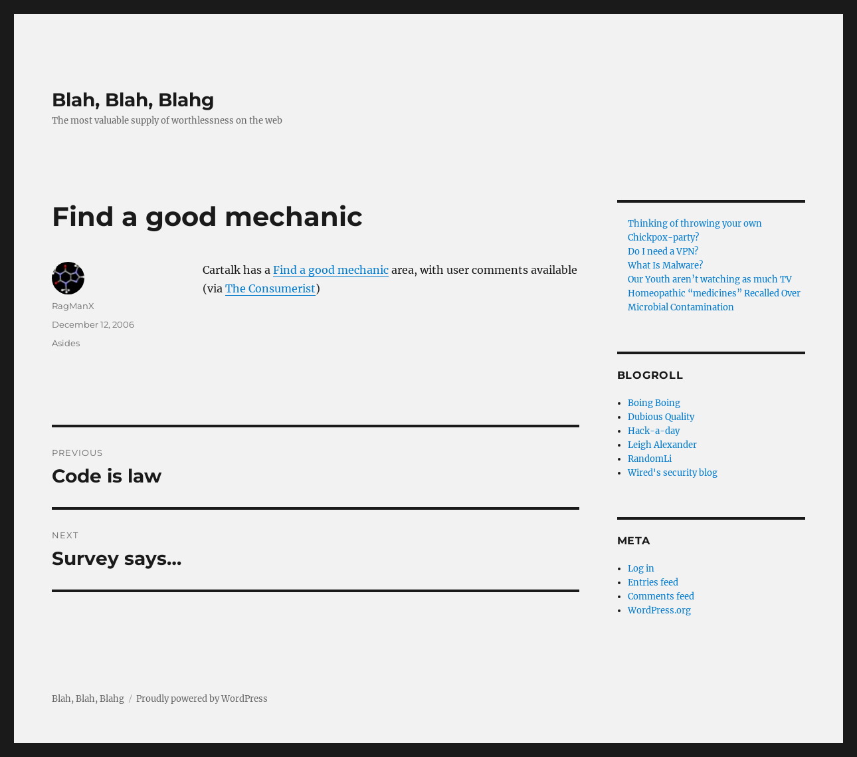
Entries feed (653, 582)
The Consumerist (270, 288)
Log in (641, 568)
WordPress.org (659, 610)
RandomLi (650, 459)
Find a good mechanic (331, 269)
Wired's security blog (672, 473)
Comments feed (661, 596)
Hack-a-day (654, 431)
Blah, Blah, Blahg (133, 99)
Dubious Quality (661, 417)
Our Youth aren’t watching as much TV (710, 279)
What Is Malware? (665, 265)
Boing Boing (654, 403)
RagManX (73, 305)
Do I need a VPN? (663, 251)
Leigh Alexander (662, 445)
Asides (66, 343)
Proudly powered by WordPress (202, 698)
